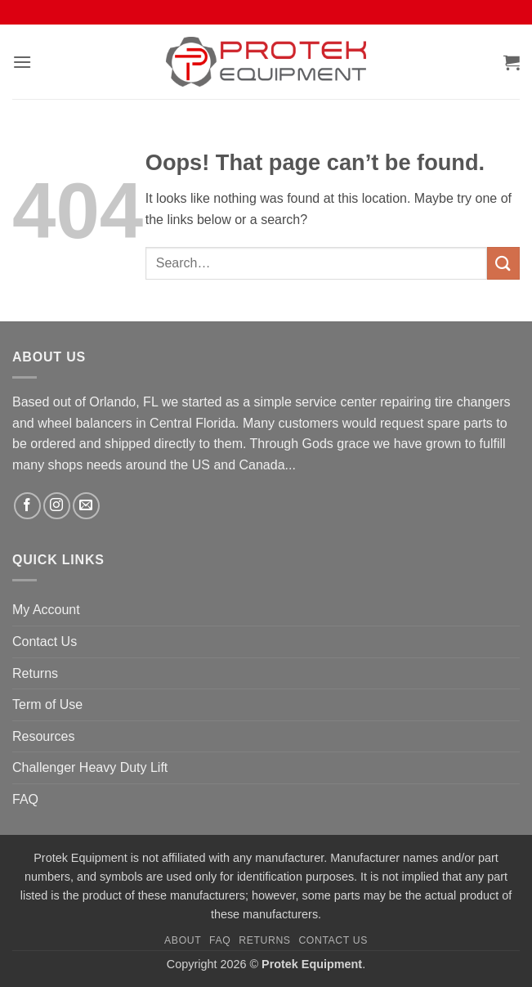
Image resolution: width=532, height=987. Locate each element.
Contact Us (44, 641)
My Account (46, 610)
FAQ (25, 799)
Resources (43, 736)
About (182, 940)
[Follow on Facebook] (27, 505)
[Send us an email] (86, 505)
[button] (22, 62)
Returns (35, 673)
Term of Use (47, 704)
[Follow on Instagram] (56, 505)
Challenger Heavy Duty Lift (90, 767)
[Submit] (503, 263)
